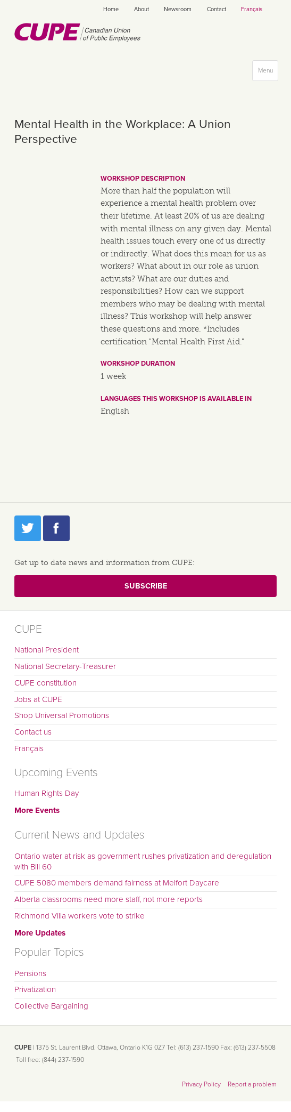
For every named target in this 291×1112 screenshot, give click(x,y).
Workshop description (143, 178)
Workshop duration (138, 363)
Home (111, 9)
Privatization (35, 989)
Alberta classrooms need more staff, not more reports (108, 899)
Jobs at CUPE (38, 699)
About (141, 9)
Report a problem (252, 1084)
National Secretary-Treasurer (65, 666)
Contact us (33, 732)
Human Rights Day (46, 793)
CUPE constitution (45, 683)
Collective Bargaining (51, 1006)
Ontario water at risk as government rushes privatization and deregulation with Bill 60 (142, 861)
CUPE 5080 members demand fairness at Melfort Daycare (116, 883)
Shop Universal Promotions (61, 715)
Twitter (27, 528)
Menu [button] (268, 73)
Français (251, 9)
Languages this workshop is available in (176, 398)
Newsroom (178, 9)
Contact (216, 9)
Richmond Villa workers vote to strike (79, 916)
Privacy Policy (201, 1084)
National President (46, 650)
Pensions (30, 973)
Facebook (56, 528)
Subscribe (145, 586)
